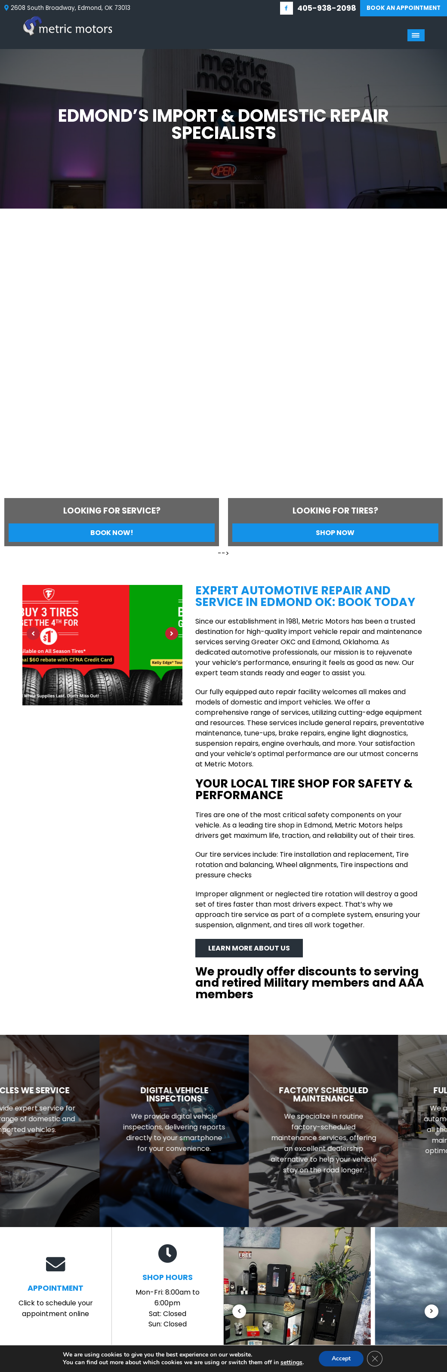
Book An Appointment (404, 8)
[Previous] (8, 274)
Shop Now (335, 533)
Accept (341, 1358)
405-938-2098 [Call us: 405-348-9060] (326, 8)
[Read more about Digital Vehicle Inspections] (224, 1131)
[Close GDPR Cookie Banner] (374, 1358)
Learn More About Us (249, 948)
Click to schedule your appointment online (55, 1286)
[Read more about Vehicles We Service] (74, 1131)
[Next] (438, 274)
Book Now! (111, 533)
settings (291, 1362)
